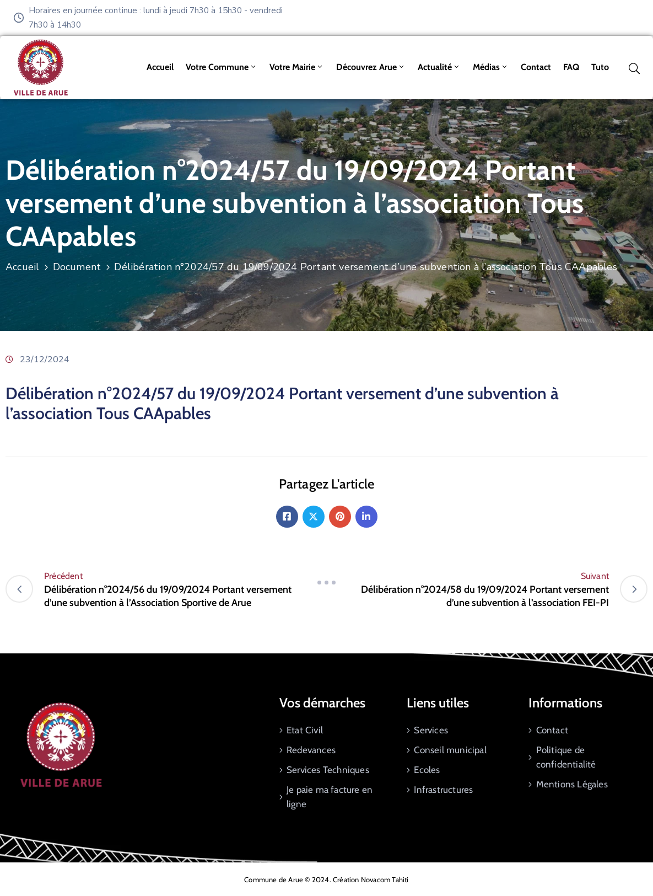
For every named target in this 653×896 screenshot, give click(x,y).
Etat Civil (305, 730)
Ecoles (427, 769)
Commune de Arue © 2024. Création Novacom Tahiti (326, 879)
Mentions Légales (572, 784)
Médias (491, 67)
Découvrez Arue (371, 67)
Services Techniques (328, 769)
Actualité (439, 67)
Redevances (311, 749)
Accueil (160, 67)
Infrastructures (443, 789)
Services (431, 730)
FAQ (571, 67)
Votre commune (221, 67)
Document (77, 266)
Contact (536, 67)
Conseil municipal (450, 749)
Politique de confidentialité (566, 757)
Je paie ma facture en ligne (330, 796)
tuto (600, 67)
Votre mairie (296, 67)
